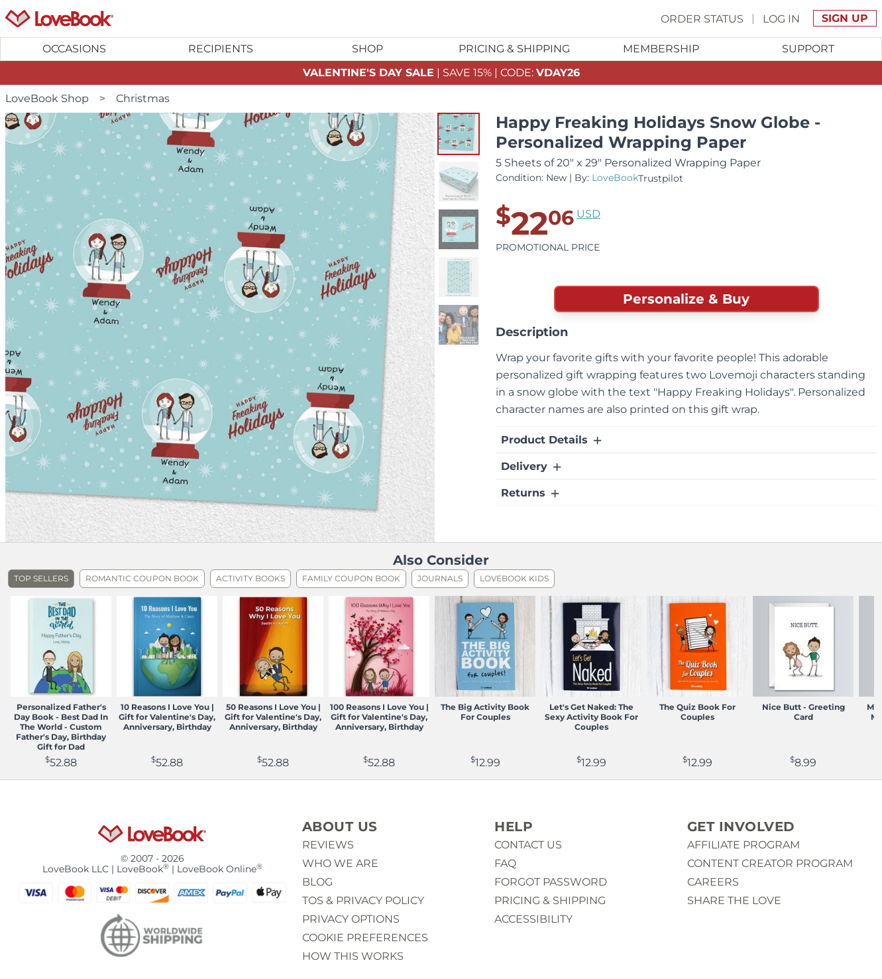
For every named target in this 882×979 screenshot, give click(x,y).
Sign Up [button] (845, 18)
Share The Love (734, 900)
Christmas (143, 98)
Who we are (340, 863)
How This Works (353, 956)
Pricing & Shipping (514, 48)
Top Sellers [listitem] (41, 578)
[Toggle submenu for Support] (808, 49)
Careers (713, 882)
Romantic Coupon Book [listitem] (142, 578)
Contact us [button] (528, 844)
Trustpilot (660, 178)
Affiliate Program (743, 844)
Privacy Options (351, 919)
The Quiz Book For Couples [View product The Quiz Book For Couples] (697, 712)
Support (808, 48)
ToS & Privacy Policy (363, 900)
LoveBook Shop (47, 98)
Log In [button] (781, 18)
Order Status (702, 18)
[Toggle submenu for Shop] (367, 49)
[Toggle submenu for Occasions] (74, 49)
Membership (661, 48)
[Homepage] (59, 18)
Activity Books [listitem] (250, 578)
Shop (367, 48)
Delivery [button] (532, 466)
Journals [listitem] (440, 578)
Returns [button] (531, 493)
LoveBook (615, 178)
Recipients (220, 48)
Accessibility (533, 919)
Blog (317, 882)
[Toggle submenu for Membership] (661, 49)
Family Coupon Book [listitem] (351, 578)
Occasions (74, 48)
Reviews (328, 844)
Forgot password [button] (550, 882)
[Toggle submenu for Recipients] (221, 49)
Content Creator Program (770, 863)
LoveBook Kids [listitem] (514, 578)
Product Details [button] (552, 440)
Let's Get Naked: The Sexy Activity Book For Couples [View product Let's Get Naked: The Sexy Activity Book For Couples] (591, 717)
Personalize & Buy (686, 299)
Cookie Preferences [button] (365, 937)
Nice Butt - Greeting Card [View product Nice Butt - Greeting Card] (803, 712)
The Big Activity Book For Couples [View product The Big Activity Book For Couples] (485, 712)
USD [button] (588, 213)
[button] (458, 134)
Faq (505, 863)
